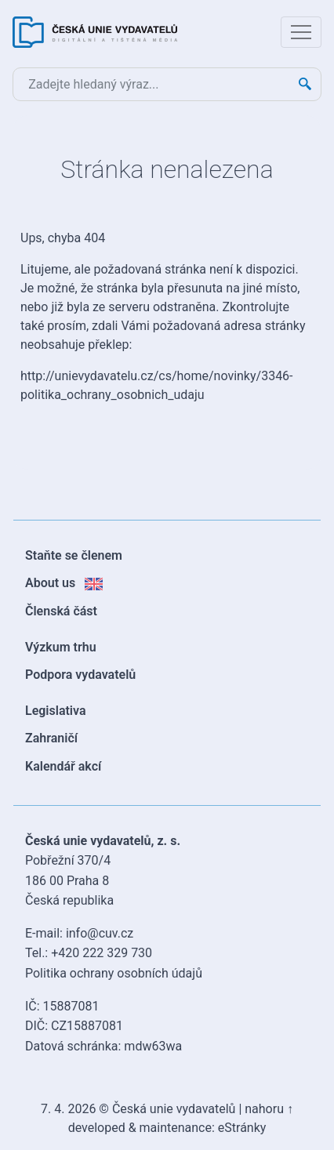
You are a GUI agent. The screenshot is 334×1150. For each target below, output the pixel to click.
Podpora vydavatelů (80, 674)
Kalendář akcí (63, 766)
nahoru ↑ (269, 1108)
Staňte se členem (73, 555)
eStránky (242, 1127)
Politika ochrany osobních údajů (113, 973)
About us (64, 582)
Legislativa (55, 710)
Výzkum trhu (60, 647)
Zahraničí (51, 738)
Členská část (61, 611)
